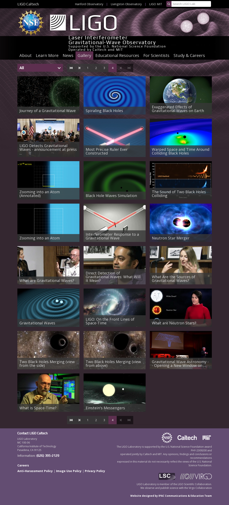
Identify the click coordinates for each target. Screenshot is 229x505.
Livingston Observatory (126, 4)
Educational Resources (117, 55)
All (21, 67)
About (25, 55)
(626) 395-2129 (47, 456)
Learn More (47, 55)
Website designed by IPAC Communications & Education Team (171, 496)
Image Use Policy (69, 471)
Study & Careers (189, 55)
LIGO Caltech (28, 4)
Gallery (84, 55)
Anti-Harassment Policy (35, 471)
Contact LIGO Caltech (32, 433)
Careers (23, 465)
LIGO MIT (155, 4)
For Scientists (156, 55)
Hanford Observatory (89, 4)
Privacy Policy (95, 471)
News (68, 55)
